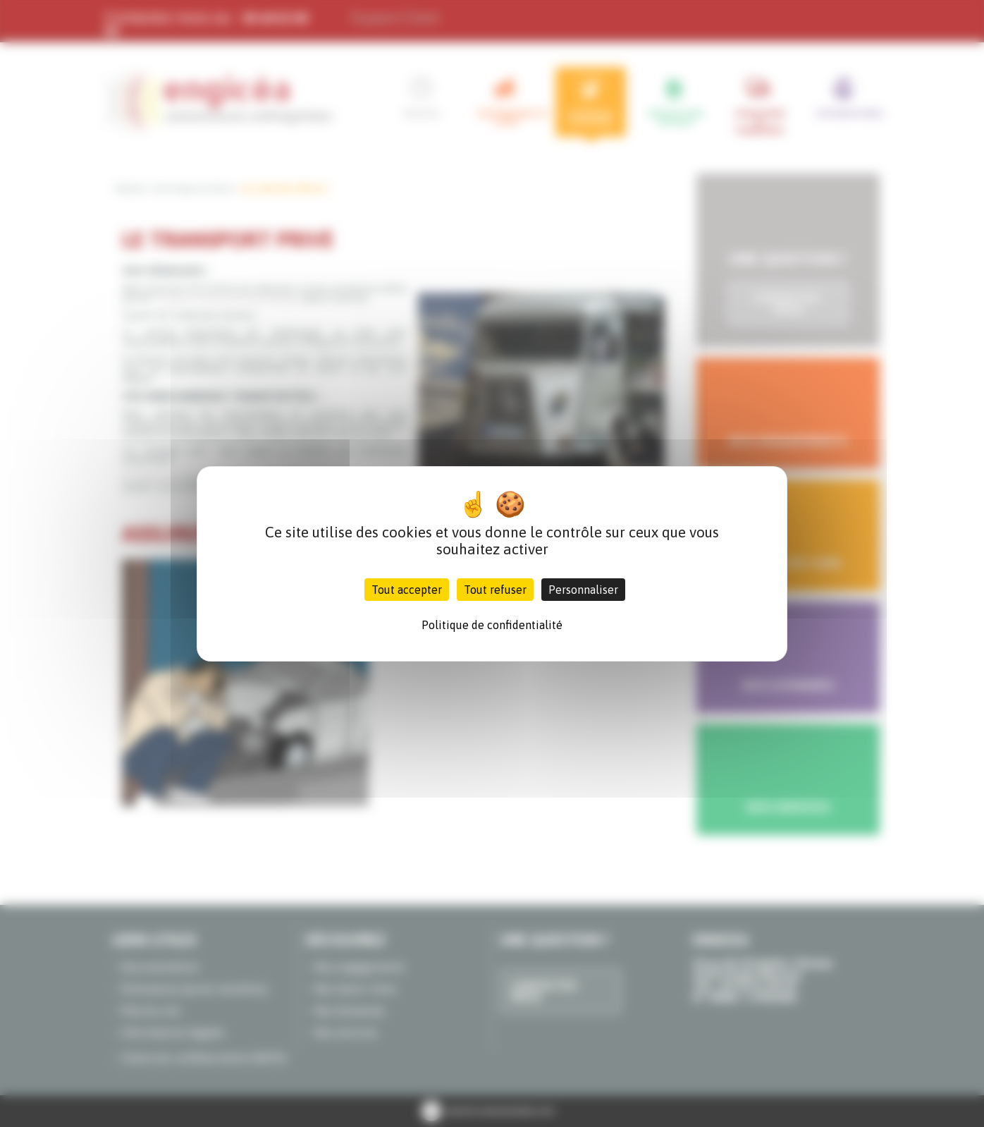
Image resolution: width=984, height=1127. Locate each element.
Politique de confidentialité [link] (492, 625)
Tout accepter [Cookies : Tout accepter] (406, 589)
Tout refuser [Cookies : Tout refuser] (495, 589)
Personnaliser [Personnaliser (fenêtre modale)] (583, 589)
